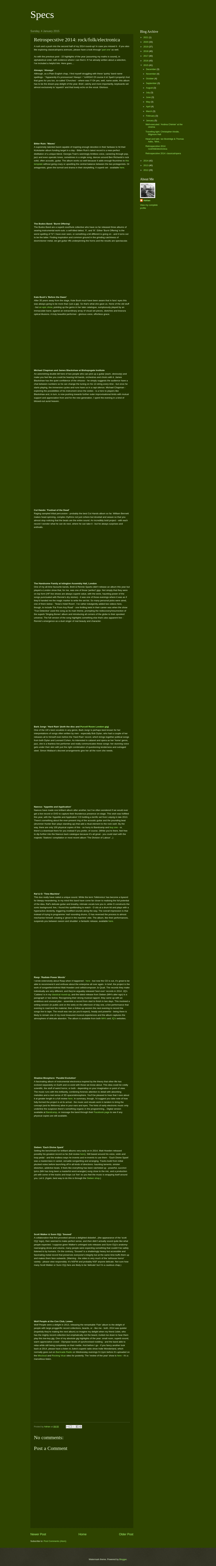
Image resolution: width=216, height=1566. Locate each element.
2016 (146, 60)
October (150, 78)
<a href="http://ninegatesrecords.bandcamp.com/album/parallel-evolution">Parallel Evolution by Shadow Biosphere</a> (82, 1131)
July (148, 92)
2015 (146, 65)
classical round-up (61, 994)
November (151, 74)
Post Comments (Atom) (55, 1541)
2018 (146, 51)
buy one (114, 827)
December (151, 69)
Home (82, 1534)
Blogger (123, 1559)
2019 (146, 46)
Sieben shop (93, 1178)
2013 (146, 165)
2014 (146, 160)
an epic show (45, 307)
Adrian (146, 200)
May (148, 102)
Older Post (126, 1534)
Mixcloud (42, 1355)
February (150, 116)
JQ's (114, 1018)
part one (106, 49)
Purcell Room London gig (94, 726)
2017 (146, 56)
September (151, 83)
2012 (146, 170)
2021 (146, 37)
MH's (103, 1018)
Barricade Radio (64, 1352)
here (122, 167)
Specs (42, 14)
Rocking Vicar (59, 1355)
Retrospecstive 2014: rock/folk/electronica (156, 147)
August (149, 88)
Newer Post (38, 1534)
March (149, 111)
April (148, 106)
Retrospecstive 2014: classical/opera (163, 153)
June (148, 97)
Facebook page (102, 1112)
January (150, 120)
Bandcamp (51, 1112)
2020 (146, 42)
